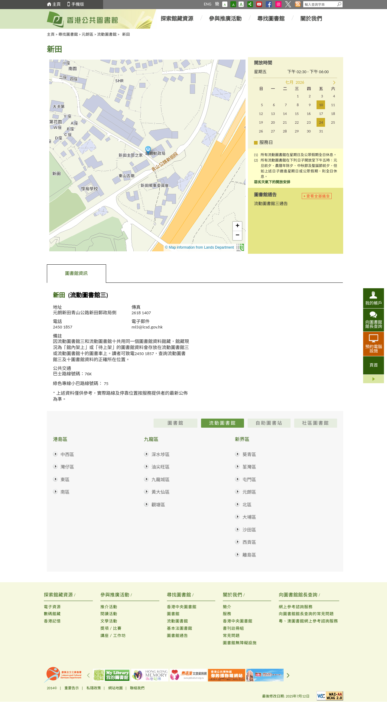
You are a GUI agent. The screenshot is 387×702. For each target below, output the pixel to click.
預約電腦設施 (373, 348)
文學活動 (108, 621)
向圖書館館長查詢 (373, 324)
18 (333, 113)
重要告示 (71, 688)
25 (333, 122)
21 (285, 122)
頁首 (373, 365)
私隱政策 (93, 688)
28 (285, 131)
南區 (65, 492)
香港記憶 (52, 621)
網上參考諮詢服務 (296, 606)
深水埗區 (160, 454)
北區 (247, 505)
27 (273, 131)
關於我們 (311, 18)
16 (309, 113)
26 (261, 131)
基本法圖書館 (179, 628)
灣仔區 (67, 467)
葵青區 (249, 454)
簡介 (227, 606)
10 (321, 105)
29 (297, 131)
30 (309, 131)
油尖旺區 (160, 467)
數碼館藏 (52, 613)
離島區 (249, 555)
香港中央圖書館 (182, 606)
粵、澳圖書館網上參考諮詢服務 (308, 621)
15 (297, 113)
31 (321, 131)
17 (321, 113)
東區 (65, 479)
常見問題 (231, 635)
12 (261, 113)
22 (297, 122)
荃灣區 (249, 467)
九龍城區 (160, 479)
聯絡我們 (137, 688)
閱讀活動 (108, 613)
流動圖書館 (107, 34)
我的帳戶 (373, 303)
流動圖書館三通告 (271, 203)
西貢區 (249, 542)
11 (333, 105)
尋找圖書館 (271, 18)
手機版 (77, 4)
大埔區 (249, 517)
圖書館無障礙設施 (240, 642)
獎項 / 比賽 (111, 628)
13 (273, 113)
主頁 (56, 4)
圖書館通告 (177, 635)
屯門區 (249, 479)
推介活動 (108, 606)
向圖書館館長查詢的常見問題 (306, 613)
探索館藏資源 (177, 18)
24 (321, 122)
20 (273, 122)
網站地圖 (115, 688)
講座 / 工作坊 (113, 635)
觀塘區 (158, 505)
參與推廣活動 (225, 18)
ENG (207, 4)
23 (309, 122)
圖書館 (173, 613)
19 (261, 122)
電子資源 (52, 606)
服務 (227, 613)
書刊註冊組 (233, 628)
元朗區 (87, 34)
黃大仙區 (160, 492)
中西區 (67, 454)
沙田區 (249, 530)
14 (285, 113)
